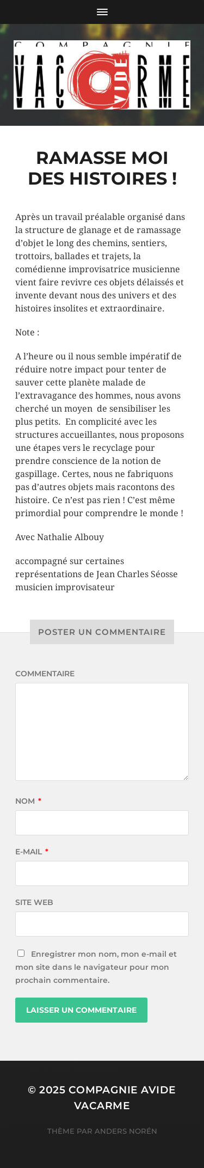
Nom (28, 801)
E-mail (31, 852)
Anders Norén (126, 1131)
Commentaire (45, 673)
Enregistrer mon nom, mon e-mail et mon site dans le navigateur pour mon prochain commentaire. (96, 967)
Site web (34, 902)
